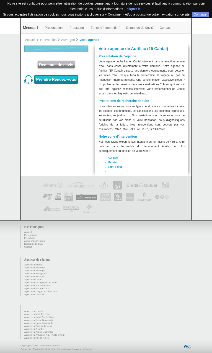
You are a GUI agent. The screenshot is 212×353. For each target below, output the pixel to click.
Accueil (33, 27)
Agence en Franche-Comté (37, 285)
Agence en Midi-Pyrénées (37, 314)
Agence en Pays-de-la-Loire (38, 325)
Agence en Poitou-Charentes (38, 331)
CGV (52, 349)
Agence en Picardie (34, 328)
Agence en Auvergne (34, 270)
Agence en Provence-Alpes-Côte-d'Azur (44, 334)
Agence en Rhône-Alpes (36, 337)
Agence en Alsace (33, 264)
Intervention (48, 40)
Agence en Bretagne (34, 276)
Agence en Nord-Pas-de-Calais (39, 317)
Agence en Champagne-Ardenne (40, 282)
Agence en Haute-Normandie (39, 322)
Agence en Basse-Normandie (38, 319)
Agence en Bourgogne (35, 273)
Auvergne (68, 40)
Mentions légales (41, 349)
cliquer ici (134, 9)
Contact (165, 27)
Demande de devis (139, 27)
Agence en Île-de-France (36, 288)
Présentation (54, 27)
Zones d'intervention (105, 27)
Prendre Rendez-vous (56, 79)
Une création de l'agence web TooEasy (74, 349)
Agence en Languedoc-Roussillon (41, 291)
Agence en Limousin (34, 294)
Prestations (29, 237)
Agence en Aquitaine (34, 267)
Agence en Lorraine (34, 311)
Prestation (77, 27)
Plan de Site (26, 349)
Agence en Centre (33, 279)
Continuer (201, 14)
